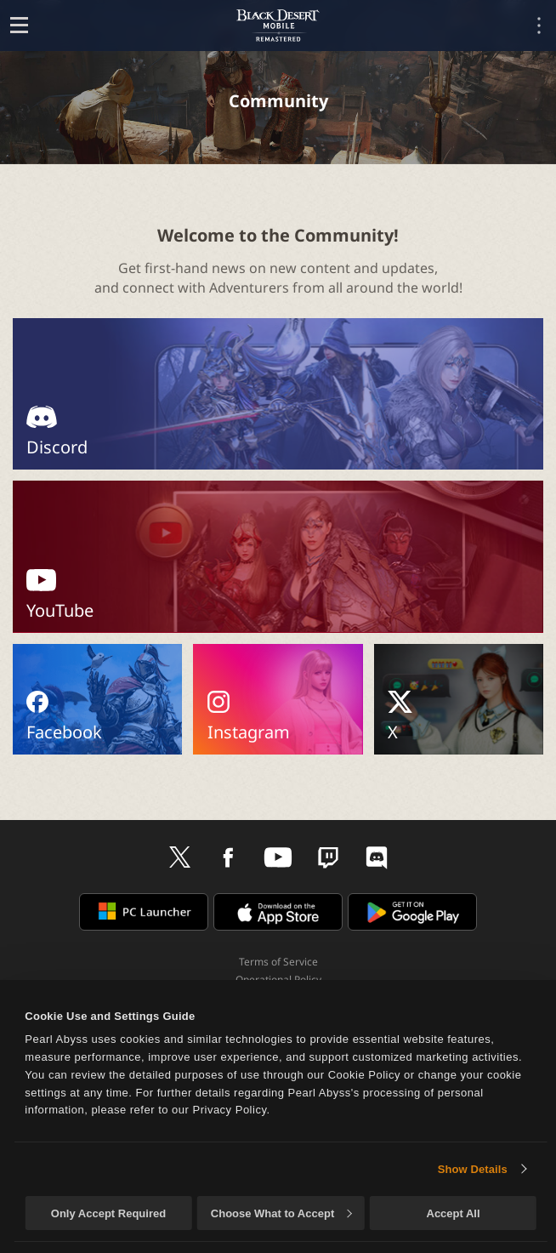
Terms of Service (278, 961)
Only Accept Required (108, 1213)
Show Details (473, 1169)
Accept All (453, 1213)
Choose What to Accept (281, 1213)
